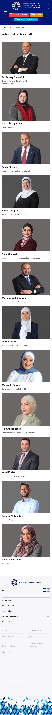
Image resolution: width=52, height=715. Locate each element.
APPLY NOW (36, 15)
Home (4, 27)
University (26, 600)
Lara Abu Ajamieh (12, 124)
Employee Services (10, 647)
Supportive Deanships (26, 616)
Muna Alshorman (11, 560)
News (4, 631)
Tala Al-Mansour (11, 429)
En (48, 4)
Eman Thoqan (10, 211)
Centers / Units (26, 605)
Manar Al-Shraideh (12, 385)
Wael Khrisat (9, 472)
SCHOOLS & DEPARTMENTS (26, 20)
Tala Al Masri (9, 254)
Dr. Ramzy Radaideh (13, 77)
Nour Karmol (9, 342)
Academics (26, 611)
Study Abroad (8, 637)
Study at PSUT (34, 631)
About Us (6, 653)
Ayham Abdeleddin (12, 516)
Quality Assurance (26, 621)
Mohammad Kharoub (14, 298)
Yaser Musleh (9, 167)
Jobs (30, 637)
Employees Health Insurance (36, 645)
